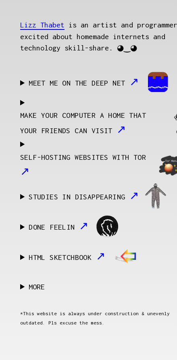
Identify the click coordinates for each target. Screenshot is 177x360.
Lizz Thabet (42, 25)
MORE (37, 287)
